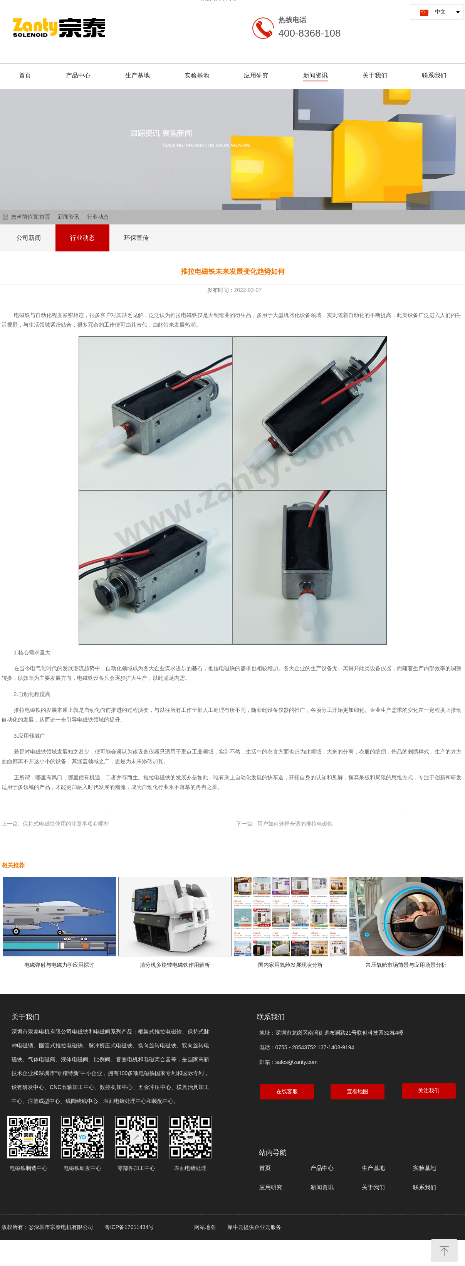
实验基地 (197, 75)
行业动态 (98, 217)
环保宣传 (136, 237)
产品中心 (78, 75)
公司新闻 (28, 237)
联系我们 (434, 75)
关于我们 (375, 75)
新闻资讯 (315, 75)
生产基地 (137, 75)
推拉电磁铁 (183, 315)
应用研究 (256, 75)
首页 (25, 75)
